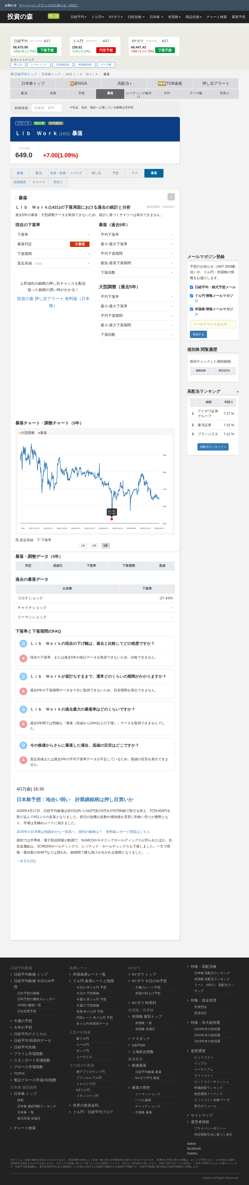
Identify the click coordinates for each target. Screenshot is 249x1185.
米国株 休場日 (145, 1029)
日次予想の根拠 (28, 993)
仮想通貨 (198, 1051)
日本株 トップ (25, 1093)
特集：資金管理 (203, 1000)
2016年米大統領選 (207, 1041)
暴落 (110, 93)
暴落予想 (238, 17)
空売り (224, 93)
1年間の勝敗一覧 (29, 1005)
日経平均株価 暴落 (148, 1072)
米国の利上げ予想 (147, 993)
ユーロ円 (82, 1044)
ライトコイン (203, 1075)
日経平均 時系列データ (32, 1040)
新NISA (78, 83)
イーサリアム (203, 1069)
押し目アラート (216, 83)
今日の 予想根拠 (87, 993)
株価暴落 (139, 1065)
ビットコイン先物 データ (212, 1100)
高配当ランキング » (213, 447)
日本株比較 (62, 64)
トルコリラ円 (85, 1084)
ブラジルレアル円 (89, 1078)
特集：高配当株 (203, 966)
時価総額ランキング (208, 1088)
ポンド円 (82, 1051)
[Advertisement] (95, 381)
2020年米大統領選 (207, 1035)
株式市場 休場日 (28, 1118)
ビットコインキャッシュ (211, 1081)
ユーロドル (84, 1057)
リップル (200, 1063)
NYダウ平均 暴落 (147, 1078)
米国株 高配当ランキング (212, 979)
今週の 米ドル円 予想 (91, 999)
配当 (24, 93)
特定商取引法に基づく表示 (213, 1134)
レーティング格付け (138, 94)
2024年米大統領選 (207, 1029)
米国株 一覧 (143, 1023)
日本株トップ (33, 83)
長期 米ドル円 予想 (89, 1011)
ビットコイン (203, 1057)
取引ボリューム (205, 1106)
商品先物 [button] (194, 17)
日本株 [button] (156, 17)
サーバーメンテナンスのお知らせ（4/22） (49, 5)
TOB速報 (170, 83)
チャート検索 (216, 17)
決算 (53, 93)
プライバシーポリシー (210, 1128)
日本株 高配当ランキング (212, 973)
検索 (20, 1100)
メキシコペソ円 (87, 1096)
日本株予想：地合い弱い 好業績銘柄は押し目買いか (75, 799)
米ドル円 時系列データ (92, 1023)
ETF (167, 93)
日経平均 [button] (79, 17)
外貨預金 (200, 1007)
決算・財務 (58, 173)
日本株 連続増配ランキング (36, 1106)
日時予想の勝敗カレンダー (36, 999)
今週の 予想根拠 (87, 1005)
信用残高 (19, 182)
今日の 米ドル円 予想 (91, 987)
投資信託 (200, 1013)
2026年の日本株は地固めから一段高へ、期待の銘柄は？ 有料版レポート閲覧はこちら (83, 832)
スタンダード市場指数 (32, 1060)
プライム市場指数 (28, 1054)
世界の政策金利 (85, 1105)
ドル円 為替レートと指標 (93, 981)
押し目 (53, 16)
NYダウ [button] (116, 17)
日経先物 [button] (136, 17)
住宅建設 (55, 123)
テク (135, 173)
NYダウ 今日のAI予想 (149, 981)
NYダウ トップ (144, 974)
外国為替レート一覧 (89, 974)
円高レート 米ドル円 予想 (94, 1017)
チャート (39, 182)
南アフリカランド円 (90, 1071)
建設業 (39, 123)
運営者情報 (200, 1122)
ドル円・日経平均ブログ (93, 1112)
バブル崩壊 (143, 1100)
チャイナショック (147, 1106)
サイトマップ (202, 1115)
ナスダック (141, 1038)
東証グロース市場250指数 (35, 1080)
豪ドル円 (82, 1038)
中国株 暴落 (143, 1112)
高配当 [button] (124, 83)
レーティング (39, 64)
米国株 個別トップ (147, 1016)
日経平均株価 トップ (31, 974)
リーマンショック (147, 1094)
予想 (81, 93)
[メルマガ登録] (43, 16)
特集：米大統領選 (205, 1022)
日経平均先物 (25, 1047)
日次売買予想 (26, 1011)
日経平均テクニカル (30, 1034)
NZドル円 (83, 1090)
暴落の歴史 (141, 1087)
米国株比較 (85, 64)
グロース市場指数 (28, 1067)
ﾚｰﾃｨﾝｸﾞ (77, 173)
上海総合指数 (143, 1052)
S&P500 (138, 1045)
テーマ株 (106, 64)
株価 (20, 173)
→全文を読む (27, 861)
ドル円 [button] (97, 17)
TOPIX (19, 1073)
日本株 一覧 (25, 1112)
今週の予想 (23, 1021)
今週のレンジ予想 (147, 987)
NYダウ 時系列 (144, 1003)
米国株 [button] (174, 17)
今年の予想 (23, 1027)
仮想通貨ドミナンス (208, 1094)
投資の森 (20, 16)
